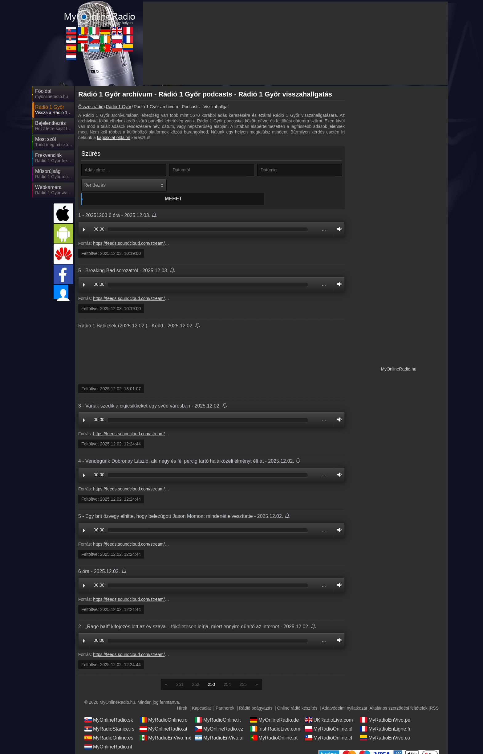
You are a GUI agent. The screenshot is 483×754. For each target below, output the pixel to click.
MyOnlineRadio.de (274, 708)
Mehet (212, 185)
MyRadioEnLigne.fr (385, 717)
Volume (338, 217)
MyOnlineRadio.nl (108, 735)
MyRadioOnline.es (108, 726)
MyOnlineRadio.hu (398, 369)
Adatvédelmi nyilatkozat (344, 696)
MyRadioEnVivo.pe (385, 708)
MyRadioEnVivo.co (385, 726)
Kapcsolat (201, 696)
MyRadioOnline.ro (164, 708)
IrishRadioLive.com (275, 717)
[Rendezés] (124, 185)
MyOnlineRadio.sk (108, 708)
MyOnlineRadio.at (163, 717)
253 (211, 672)
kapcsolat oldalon (113, 137)
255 (243, 672)
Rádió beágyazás (255, 696)
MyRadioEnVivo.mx (165, 726)
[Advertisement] (398, 181)
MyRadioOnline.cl (328, 726)
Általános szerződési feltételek (398, 696)
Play (84, 218)
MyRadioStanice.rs (109, 717)
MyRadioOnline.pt (274, 726)
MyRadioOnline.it (218, 708)
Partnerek (225, 696)
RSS (434, 696)
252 (195, 672)
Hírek (182, 696)
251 (179, 672)
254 (227, 672)
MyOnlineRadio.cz (219, 717)
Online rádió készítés (297, 696)
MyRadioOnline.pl (328, 717)
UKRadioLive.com (329, 708)
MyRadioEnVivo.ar (219, 726)
